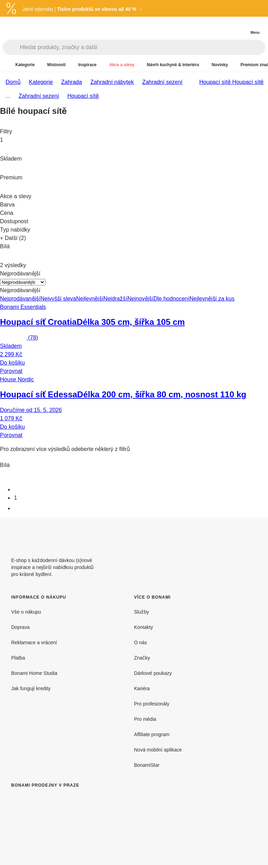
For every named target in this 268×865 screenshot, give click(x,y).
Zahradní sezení (162, 81)
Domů (13, 81)
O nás (140, 642)
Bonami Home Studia (34, 673)
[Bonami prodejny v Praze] (68, 828)
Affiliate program (152, 734)
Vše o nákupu (26, 612)
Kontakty (143, 627)
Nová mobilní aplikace (158, 750)
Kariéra (142, 688)
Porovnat (11, 370)
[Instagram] (251, 534)
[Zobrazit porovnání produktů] (226, 26)
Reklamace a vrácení (34, 642)
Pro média (145, 719)
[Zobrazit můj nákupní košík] (240, 26)
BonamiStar (146, 765)
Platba (18, 658)
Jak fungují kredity (31, 688)
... (8, 95)
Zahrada (71, 81)
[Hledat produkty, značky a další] (142, 47)
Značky (142, 658)
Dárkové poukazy (153, 673)
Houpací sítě (247, 81)
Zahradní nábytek (112, 81)
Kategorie (41, 81)
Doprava (20, 627)
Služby (141, 612)
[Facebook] (234, 534)
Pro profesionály (151, 704)
